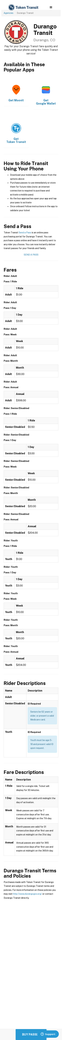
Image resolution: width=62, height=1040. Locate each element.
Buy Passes (31, 1034)
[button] (51, 7)
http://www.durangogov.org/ (27, 894)
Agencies (8, 13)
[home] (23, 7)
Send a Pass (25, 232)
